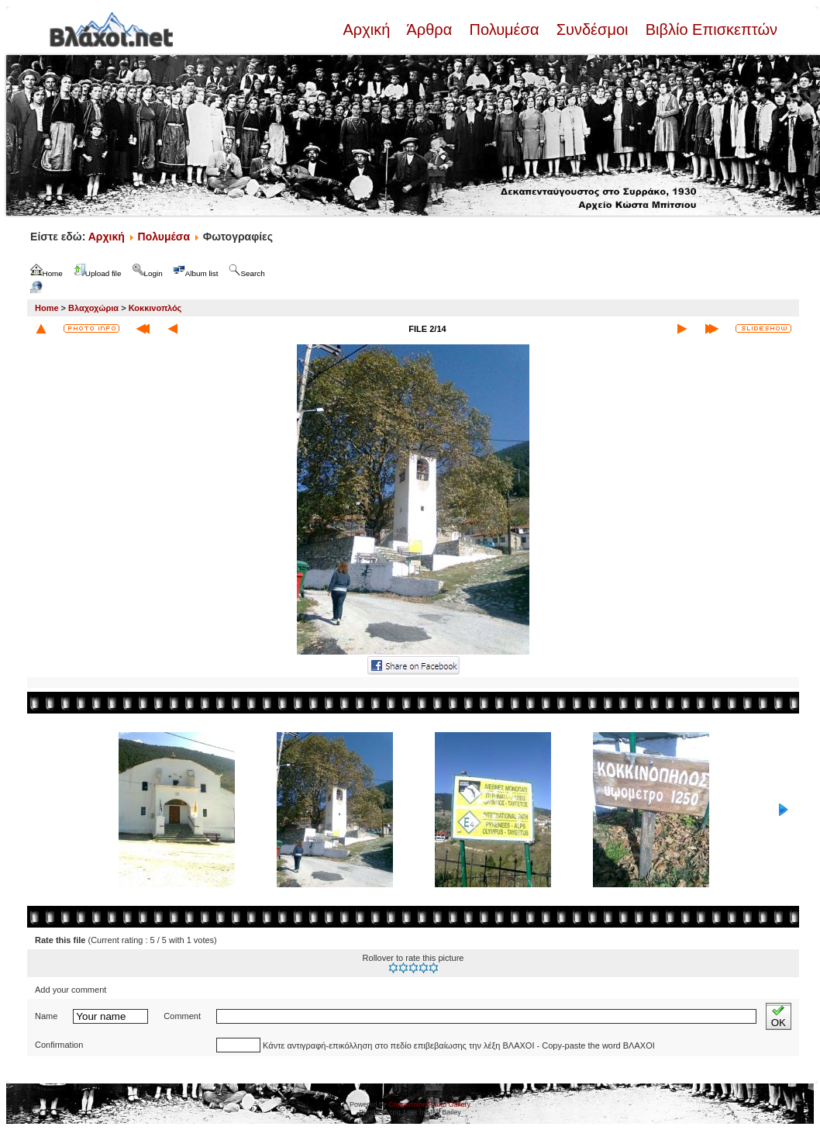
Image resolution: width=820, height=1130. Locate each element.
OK (778, 1016)
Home (47, 308)
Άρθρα (430, 29)
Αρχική (368, 29)
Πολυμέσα (504, 29)
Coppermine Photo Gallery (429, 1104)
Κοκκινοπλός (155, 308)
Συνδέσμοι (592, 29)
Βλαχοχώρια (93, 308)
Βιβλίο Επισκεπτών (709, 29)
